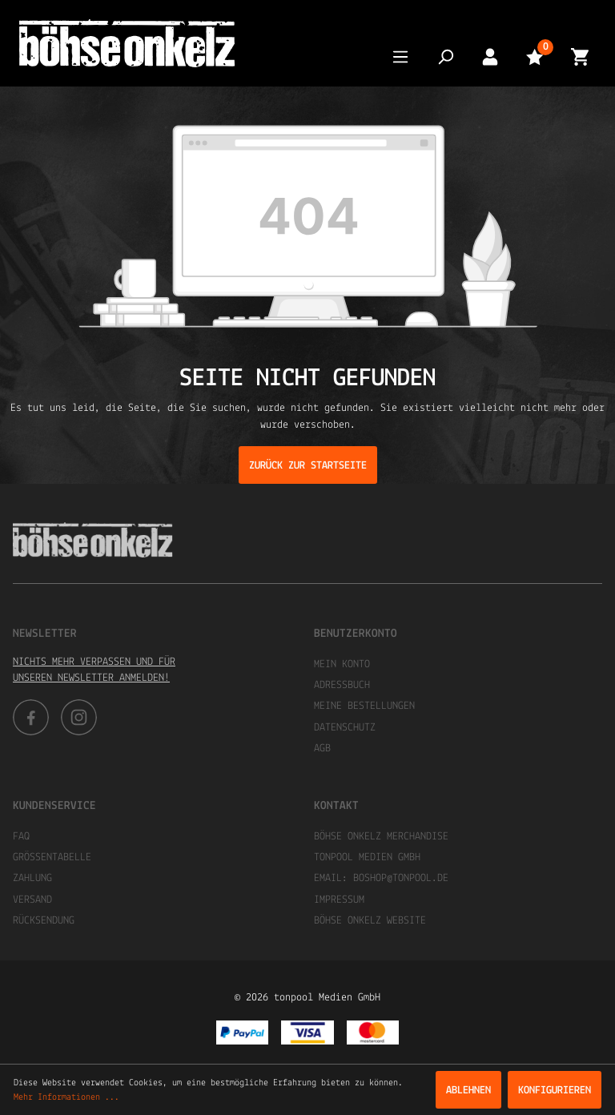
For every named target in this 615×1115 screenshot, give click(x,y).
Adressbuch (342, 685)
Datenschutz (345, 728)
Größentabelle (52, 857)
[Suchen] (445, 56)
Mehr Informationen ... (66, 1097)
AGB (322, 749)
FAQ (21, 837)
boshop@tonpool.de (400, 878)
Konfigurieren (554, 1091)
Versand (32, 900)
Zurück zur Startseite (308, 466)
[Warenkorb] (579, 56)
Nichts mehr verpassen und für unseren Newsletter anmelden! (94, 670)
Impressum (339, 900)
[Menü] (400, 56)
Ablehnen (468, 1091)
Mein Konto (342, 664)
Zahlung (32, 878)
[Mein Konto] (490, 56)
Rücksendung (43, 921)
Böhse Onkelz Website (370, 921)
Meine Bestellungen (364, 706)
